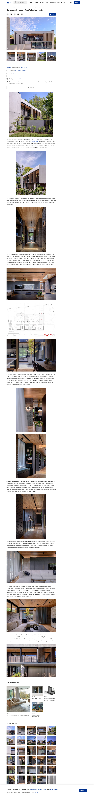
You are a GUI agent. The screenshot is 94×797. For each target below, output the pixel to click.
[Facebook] (8, 14)
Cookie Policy (53, 790)
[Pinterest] (22, 14)
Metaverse (64, 718)
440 (13, 73)
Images (36, 2)
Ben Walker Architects (20, 70)
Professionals (52, 2)
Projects (31, 2)
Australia (24, 67)
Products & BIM (44, 2)
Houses (9, 67)
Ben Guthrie (20, 79)
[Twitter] (11, 14)
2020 (13, 76)
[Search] (22, 2)
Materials (83, 715)
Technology (74, 715)
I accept (82, 790)
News (58, 2)
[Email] (18, 14)
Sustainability (65, 715)
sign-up (36, 792)
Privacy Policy (42, 790)
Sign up (77, 2)
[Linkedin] (15, 14)
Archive (63, 2)
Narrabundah (35, 142)
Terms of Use (33, 790)
